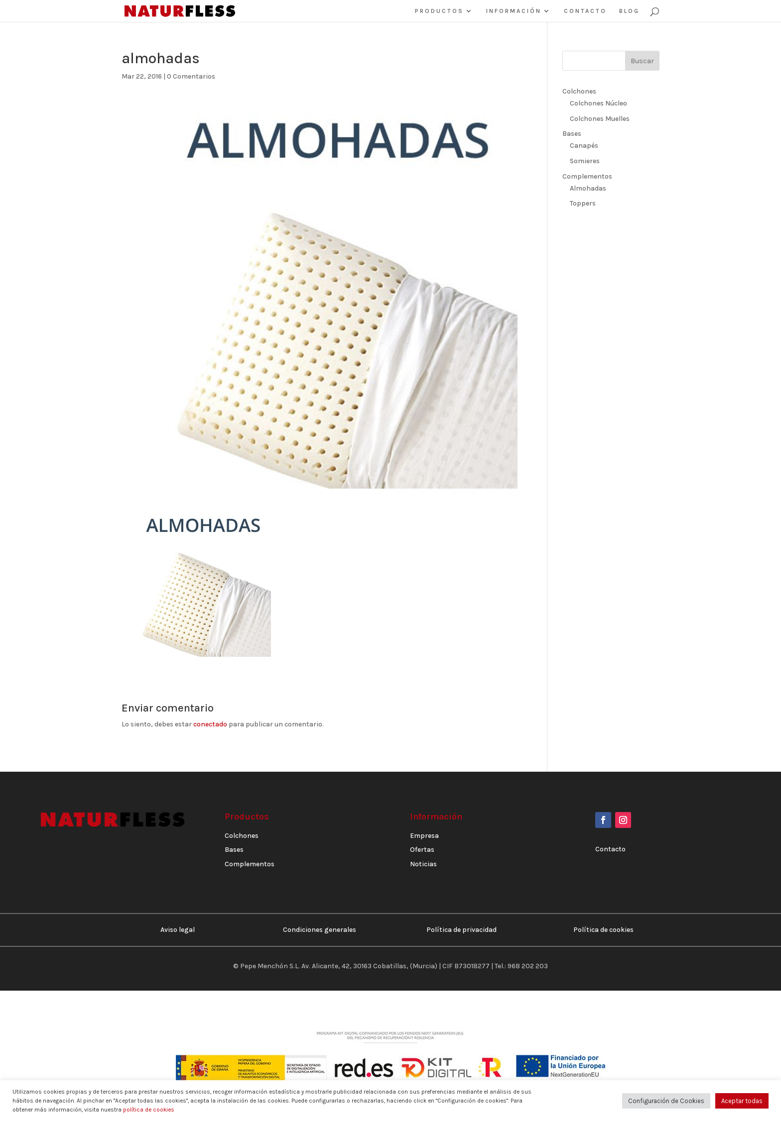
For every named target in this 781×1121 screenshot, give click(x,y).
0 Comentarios (191, 76)
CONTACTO (585, 10)
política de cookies (148, 1109)
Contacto (610, 849)
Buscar (642, 61)
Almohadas (588, 188)
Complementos (587, 176)
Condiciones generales (319, 929)
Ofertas (422, 849)
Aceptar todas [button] (742, 1101)
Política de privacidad (461, 929)
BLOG (629, 10)
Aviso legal (177, 929)
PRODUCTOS (439, 10)
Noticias (423, 864)
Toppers (583, 203)
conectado (210, 724)
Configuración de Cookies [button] (666, 1101)
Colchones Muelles (600, 118)
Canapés (584, 145)
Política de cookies (603, 929)
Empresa (424, 835)
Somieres (585, 161)
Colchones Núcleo (598, 103)
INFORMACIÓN (513, 10)
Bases (571, 133)
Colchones (579, 91)
